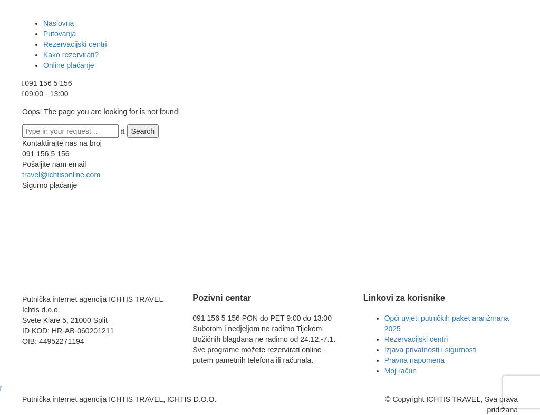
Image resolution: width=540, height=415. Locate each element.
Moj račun (400, 371)
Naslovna (58, 23)
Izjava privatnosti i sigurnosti (430, 349)
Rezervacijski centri (75, 44)
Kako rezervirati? (71, 55)
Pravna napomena (414, 360)
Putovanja (59, 33)
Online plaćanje (68, 65)
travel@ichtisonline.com (61, 175)
